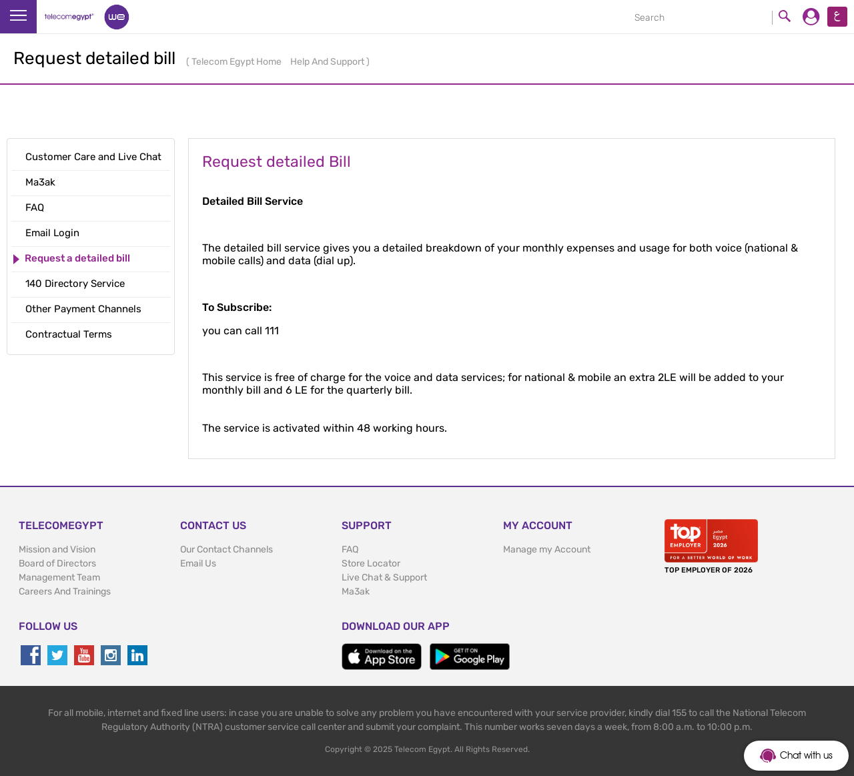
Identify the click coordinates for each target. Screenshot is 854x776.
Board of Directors (57, 563)
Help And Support (328, 61)
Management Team (59, 577)
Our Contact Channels (226, 549)
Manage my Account (546, 549)
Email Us (198, 563)
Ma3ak (356, 591)
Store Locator (371, 563)
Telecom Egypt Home (237, 61)
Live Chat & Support (384, 577)
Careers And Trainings (65, 591)
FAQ (350, 549)
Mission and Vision (57, 549)
